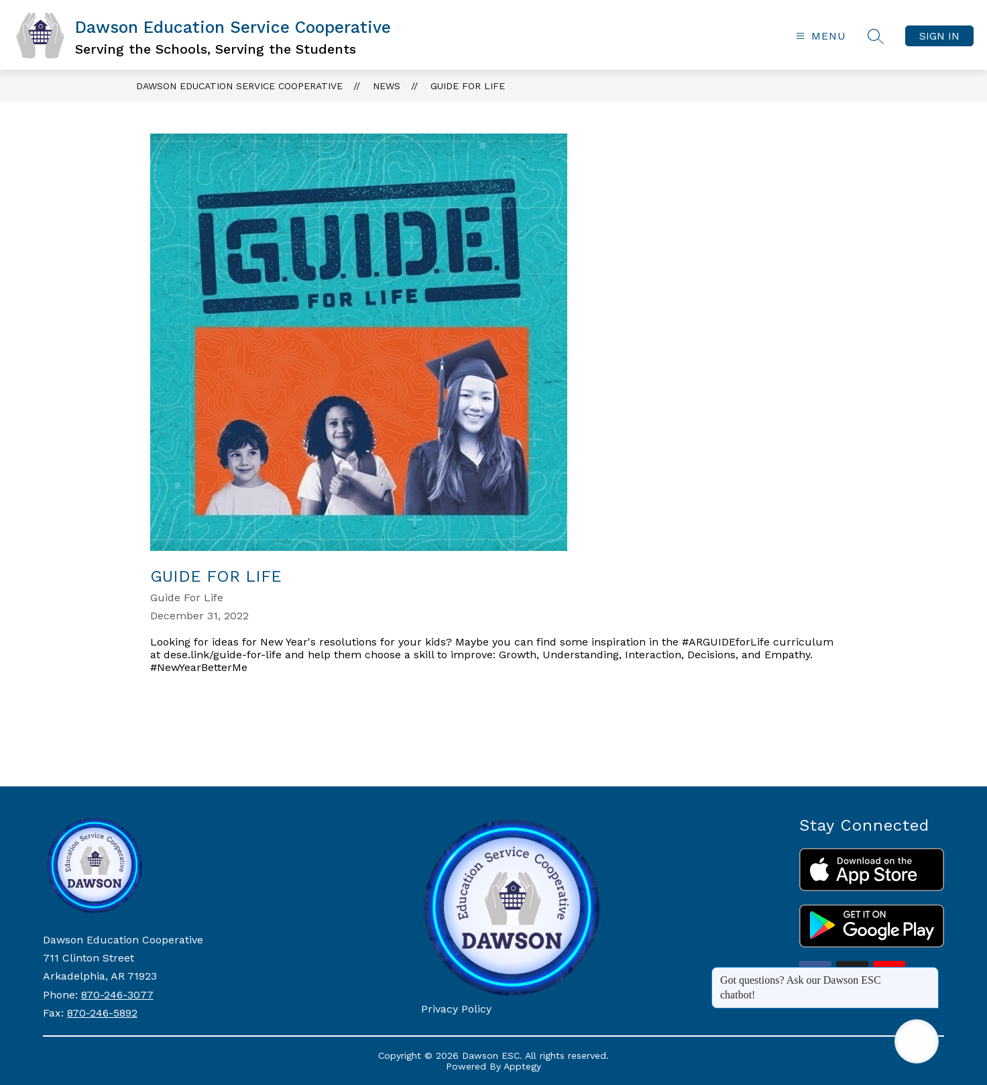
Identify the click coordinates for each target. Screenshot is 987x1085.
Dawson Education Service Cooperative (239, 86)
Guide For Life (467, 86)
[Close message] (928, 973)
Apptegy (522, 1066)
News (386, 86)
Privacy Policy (456, 1008)
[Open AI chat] (916, 1041)
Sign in (939, 36)
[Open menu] (819, 36)
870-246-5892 (102, 1012)
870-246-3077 (117, 994)
